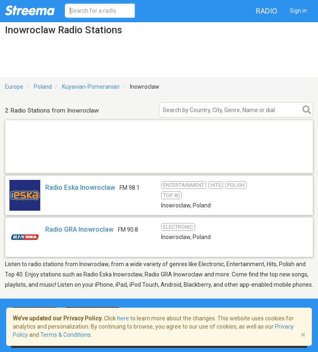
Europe (14, 86)
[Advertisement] (159, 162)
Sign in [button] (298, 10)
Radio (266, 11)
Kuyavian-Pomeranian (91, 86)
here (123, 318)
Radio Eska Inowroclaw (80, 187)
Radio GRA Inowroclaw (79, 229)
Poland (43, 86)
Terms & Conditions (65, 334)
